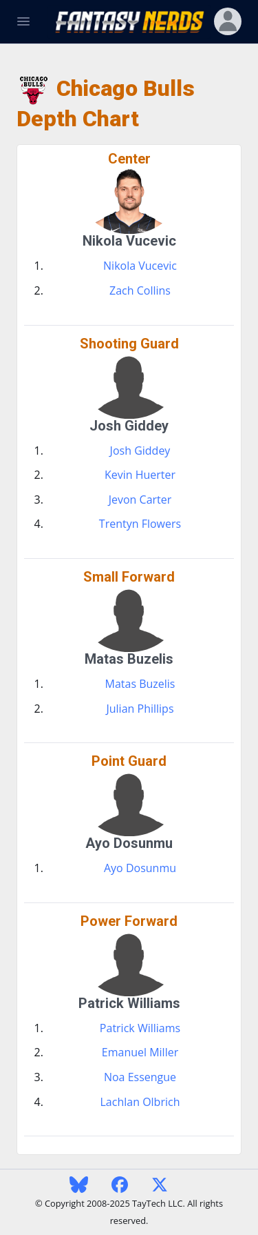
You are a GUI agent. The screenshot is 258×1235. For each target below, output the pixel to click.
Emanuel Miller (140, 1052)
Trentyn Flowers (140, 523)
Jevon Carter (140, 499)
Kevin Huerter (140, 474)
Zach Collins (140, 290)
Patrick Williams (140, 1028)
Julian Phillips (139, 708)
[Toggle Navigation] (23, 21)
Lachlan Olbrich (140, 1101)
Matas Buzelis (140, 683)
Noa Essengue (140, 1077)
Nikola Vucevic (140, 265)
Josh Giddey (140, 450)
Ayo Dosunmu (140, 868)
